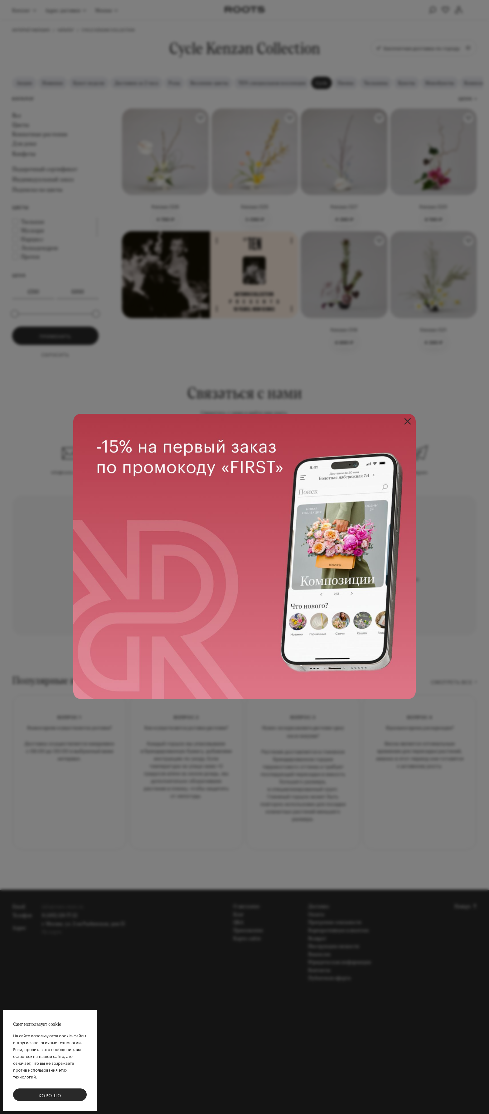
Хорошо (49, 1095)
